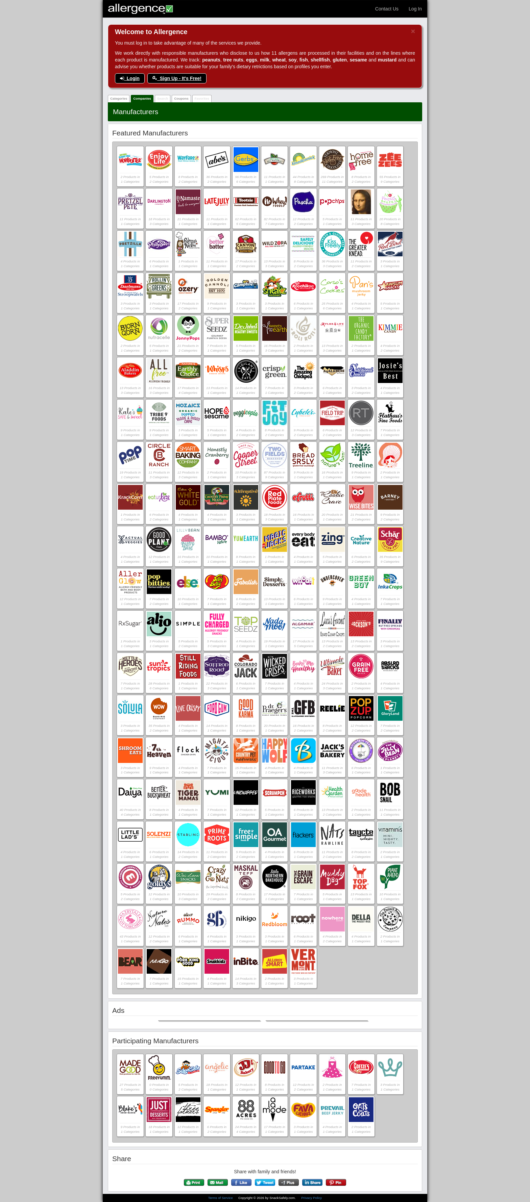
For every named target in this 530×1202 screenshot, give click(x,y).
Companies (142, 98)
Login (130, 78)
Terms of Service (221, 1198)
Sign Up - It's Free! (176, 78)
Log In (415, 8)
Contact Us (387, 8)
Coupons (181, 98)
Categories (118, 98)
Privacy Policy (311, 1198)
